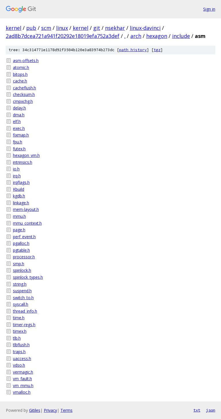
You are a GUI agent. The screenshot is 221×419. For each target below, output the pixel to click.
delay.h (19, 108)
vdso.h (19, 365)
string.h (19, 284)
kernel (13, 27)
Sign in (209, 9)
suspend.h (22, 290)
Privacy (50, 410)
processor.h (24, 257)
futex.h (19, 148)
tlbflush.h (21, 344)
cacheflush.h (24, 88)
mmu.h (19, 216)
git (96, 27)
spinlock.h (22, 270)
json (210, 410)
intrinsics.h (22, 162)
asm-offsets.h (26, 60)
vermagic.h (23, 372)
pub (31, 27)
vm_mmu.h (23, 385)
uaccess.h (22, 358)
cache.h (20, 81)
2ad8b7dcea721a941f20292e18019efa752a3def (62, 35)
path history (133, 49)
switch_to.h (23, 297)
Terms (66, 410)
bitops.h (20, 74)
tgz (157, 49)
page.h (19, 229)
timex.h (19, 331)
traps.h (19, 351)
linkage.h (21, 202)
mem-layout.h (26, 209)
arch (135, 35)
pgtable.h (21, 250)
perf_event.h (24, 236)
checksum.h (24, 94)
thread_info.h (25, 311)
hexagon (156, 35)
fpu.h (17, 142)
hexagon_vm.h (26, 155)
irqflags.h (21, 182)
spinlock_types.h (28, 277)
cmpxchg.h (23, 101)
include (181, 35)
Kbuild (18, 189)
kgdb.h (19, 196)
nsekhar (115, 27)
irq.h (17, 175)
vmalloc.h (22, 392)
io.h (16, 169)
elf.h (17, 121)
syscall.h (20, 304)
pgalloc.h (21, 243)
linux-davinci (145, 27)
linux (62, 27)
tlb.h (17, 338)
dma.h (18, 115)
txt (196, 410)
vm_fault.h (22, 378)
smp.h (18, 263)
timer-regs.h (24, 324)
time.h (18, 317)
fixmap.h (21, 135)
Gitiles (34, 410)
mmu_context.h (27, 223)
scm (46, 27)
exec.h (19, 128)
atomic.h (21, 67)
